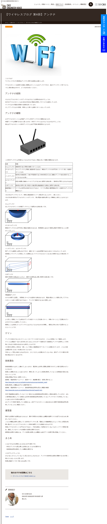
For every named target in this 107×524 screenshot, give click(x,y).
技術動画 (68, 4)
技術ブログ (59, 4)
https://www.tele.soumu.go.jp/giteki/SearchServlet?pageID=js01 (23, 390)
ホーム (6, 22)
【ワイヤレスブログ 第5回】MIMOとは (23, 476)
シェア (12, 516)
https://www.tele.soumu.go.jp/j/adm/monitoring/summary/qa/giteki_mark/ (26, 382)
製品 (52, 4)
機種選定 (83, 4)
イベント (76, 4)
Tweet (7, 516)
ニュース (37, 4)
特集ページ (45, 4)
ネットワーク (20, 22)
